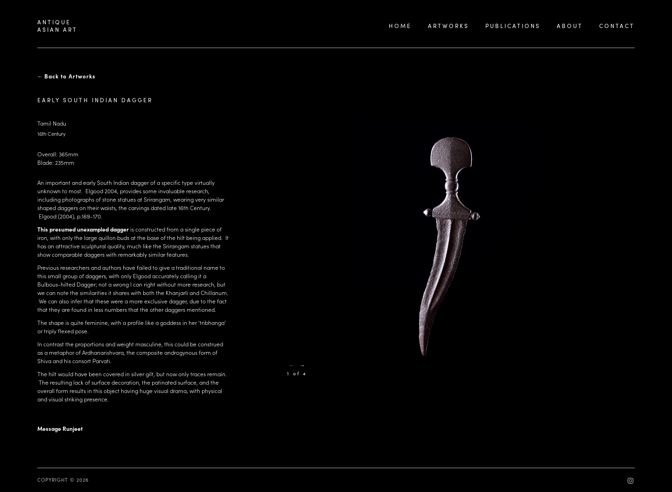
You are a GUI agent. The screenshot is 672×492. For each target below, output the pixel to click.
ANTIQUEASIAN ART (57, 25)
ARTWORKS (448, 25)
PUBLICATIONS (512, 25)
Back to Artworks (70, 76)
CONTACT (617, 25)
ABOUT (570, 25)
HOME (400, 25)
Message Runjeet (60, 428)
